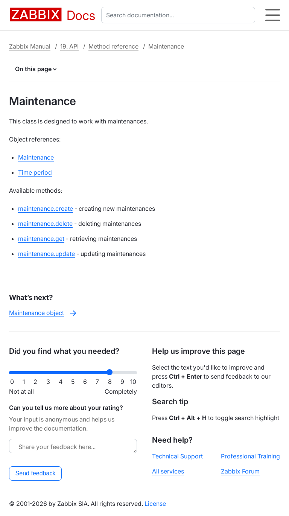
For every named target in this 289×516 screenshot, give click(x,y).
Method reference (113, 46)
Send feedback (35, 473)
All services (168, 471)
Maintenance (36, 157)
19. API (69, 46)
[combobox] (179, 15)
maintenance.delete (45, 223)
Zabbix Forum (240, 471)
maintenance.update (46, 253)
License (155, 503)
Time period (35, 172)
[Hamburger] (272, 15)
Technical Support (177, 456)
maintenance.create (45, 208)
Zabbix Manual (29, 46)
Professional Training (250, 456)
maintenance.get (41, 238)
